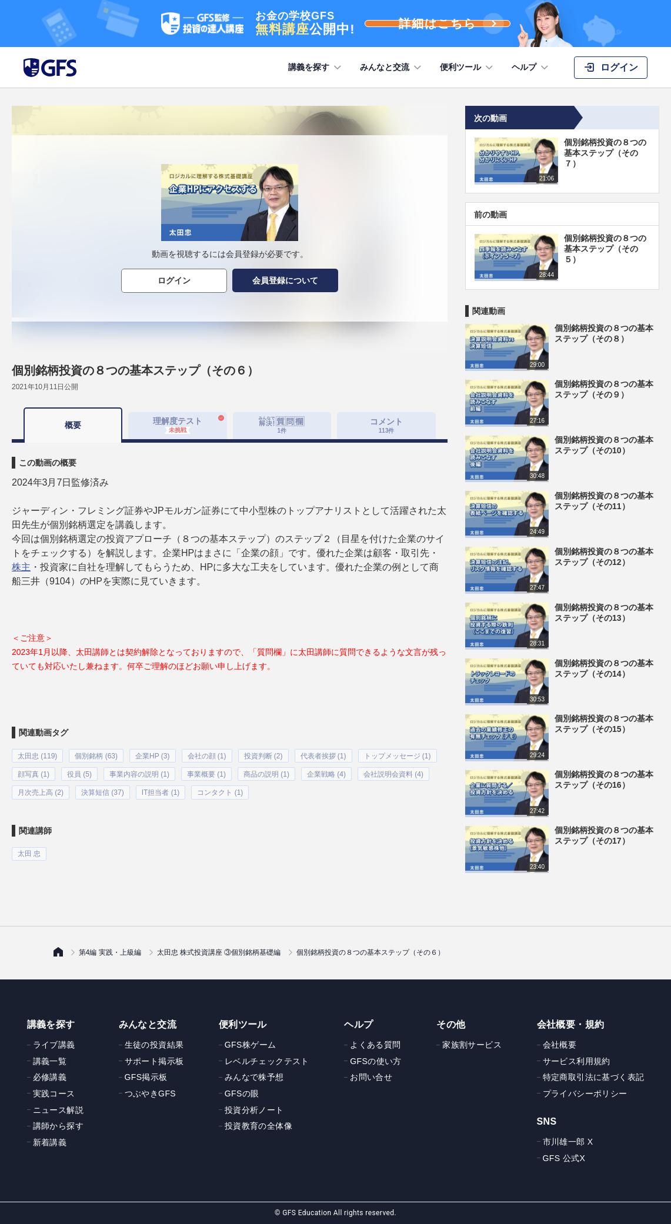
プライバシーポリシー (585, 1093)
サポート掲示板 (154, 1061)
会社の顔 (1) (207, 755)
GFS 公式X (564, 1158)
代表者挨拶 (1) (323, 755)
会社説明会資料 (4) (393, 773)
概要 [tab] (73, 425)
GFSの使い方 (376, 1061)
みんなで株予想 (254, 1077)
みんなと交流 (391, 67)
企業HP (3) (152, 755)
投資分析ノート (254, 1110)
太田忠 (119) (37, 755)
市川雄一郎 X (568, 1141)
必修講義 (50, 1077)
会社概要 (560, 1044)
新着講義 (50, 1142)
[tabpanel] (230, 650)
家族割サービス (472, 1044)
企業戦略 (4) (326, 773)
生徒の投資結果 (154, 1044)
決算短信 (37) (102, 791)
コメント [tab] (386, 425)
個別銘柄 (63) (96, 755)
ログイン (174, 280)
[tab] (282, 425)
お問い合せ (371, 1077)
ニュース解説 (58, 1110)
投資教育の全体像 (258, 1126)
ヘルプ (531, 67)
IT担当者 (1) (161, 791)
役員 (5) (79, 773)
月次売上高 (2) (41, 791)
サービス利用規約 (576, 1061)
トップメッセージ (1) (397, 755)
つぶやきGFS (150, 1093)
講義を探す (315, 67)
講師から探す (58, 1126)
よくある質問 (375, 1044)
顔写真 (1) (33, 773)
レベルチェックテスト (267, 1061)
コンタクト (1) (220, 791)
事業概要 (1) (206, 773)
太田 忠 (29, 851)
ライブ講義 (54, 1044)
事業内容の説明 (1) (139, 773)
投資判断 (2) (263, 755)
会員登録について (285, 280)
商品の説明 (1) (266, 773)
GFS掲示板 (146, 1077)
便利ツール (467, 67)
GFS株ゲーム (250, 1044)
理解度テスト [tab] (177, 425)
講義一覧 (50, 1061)
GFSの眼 (242, 1093)
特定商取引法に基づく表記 (594, 1077)
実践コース (54, 1093)
